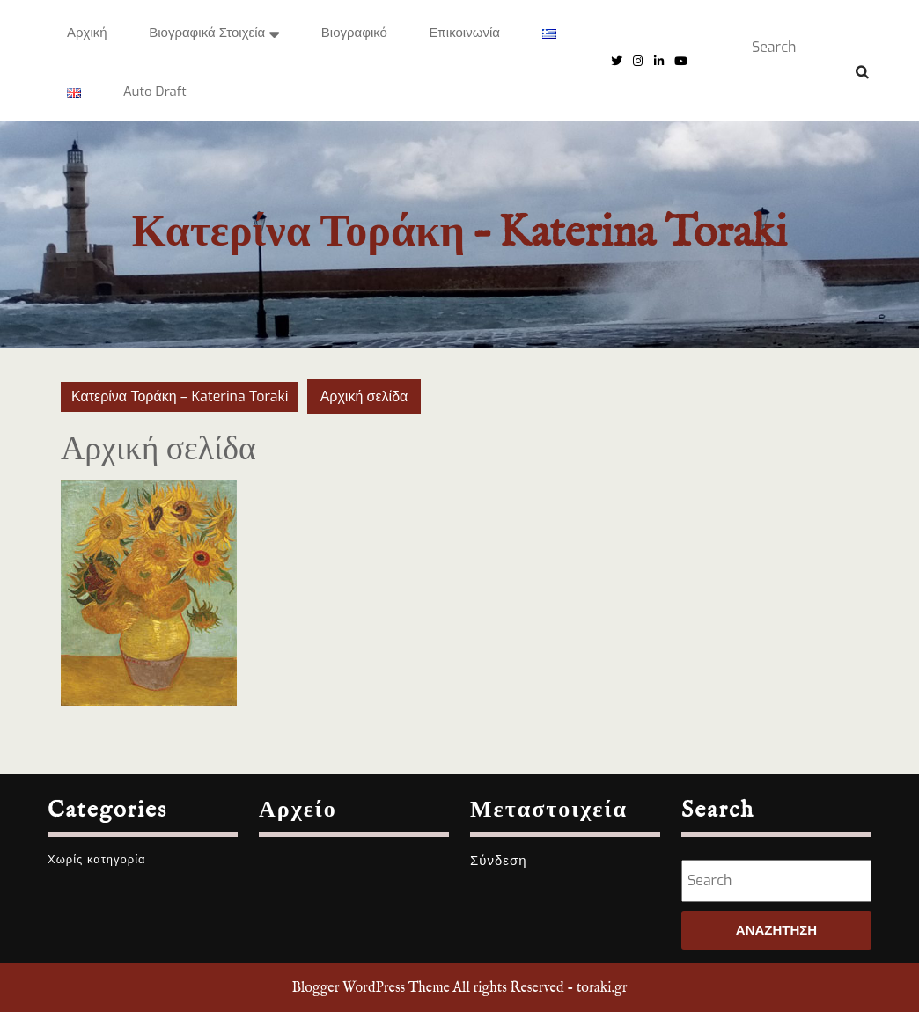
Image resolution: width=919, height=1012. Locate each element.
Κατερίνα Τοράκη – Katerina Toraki (459, 233)
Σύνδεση (498, 860)
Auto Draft (155, 91)
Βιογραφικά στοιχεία (207, 32)
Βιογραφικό (354, 32)
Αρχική (87, 32)
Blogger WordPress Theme (370, 988)
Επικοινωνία (465, 32)
